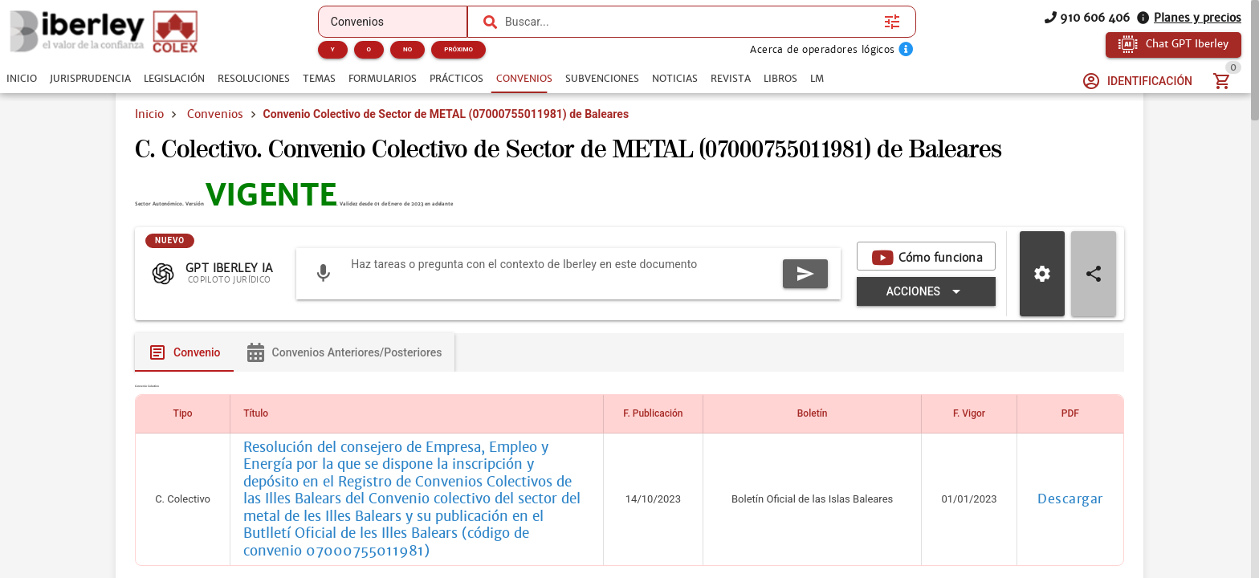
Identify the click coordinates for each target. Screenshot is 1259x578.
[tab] (21, 78)
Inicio (149, 114)
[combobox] (690, 21)
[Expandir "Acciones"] (926, 371)
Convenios (215, 114)
